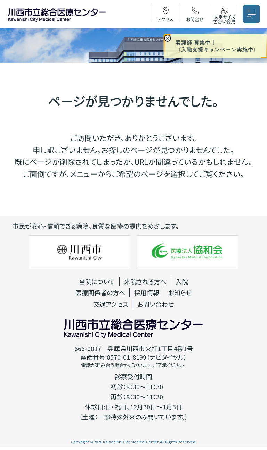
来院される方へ (145, 281)
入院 (182, 281)
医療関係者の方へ (100, 292)
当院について (97, 281)
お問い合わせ (155, 303)
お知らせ (180, 292)
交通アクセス (110, 303)
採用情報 (146, 292)
